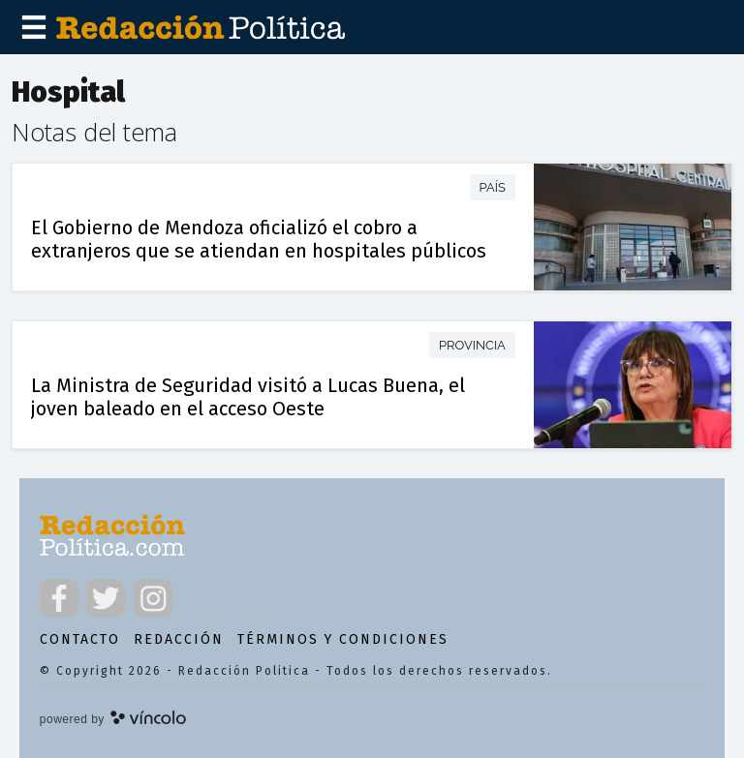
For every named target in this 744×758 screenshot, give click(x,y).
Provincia (472, 345)
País (493, 187)
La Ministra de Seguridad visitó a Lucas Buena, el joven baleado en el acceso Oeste (248, 397)
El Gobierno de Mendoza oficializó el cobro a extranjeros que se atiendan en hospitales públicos (258, 239)
